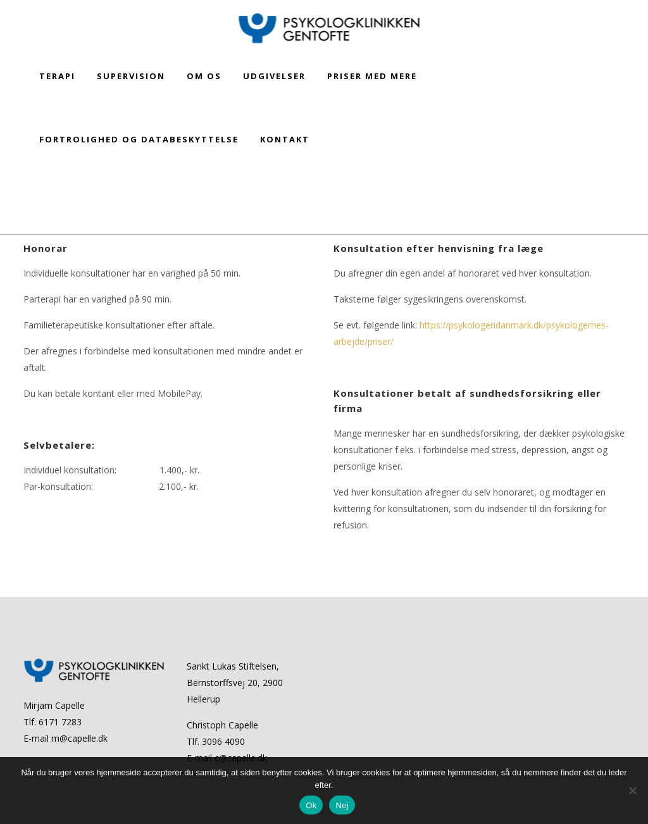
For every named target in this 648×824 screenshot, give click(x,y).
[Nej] (632, 790)
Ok (311, 805)
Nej (341, 805)
